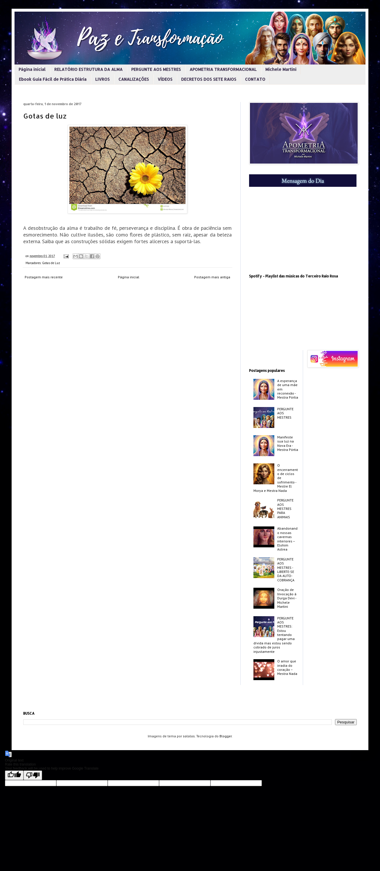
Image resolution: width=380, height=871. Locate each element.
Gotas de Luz (51, 263)
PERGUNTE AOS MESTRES (156, 69)
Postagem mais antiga (212, 277)
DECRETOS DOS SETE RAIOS (208, 79)
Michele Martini (280, 69)
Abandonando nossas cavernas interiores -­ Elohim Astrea (287, 538)
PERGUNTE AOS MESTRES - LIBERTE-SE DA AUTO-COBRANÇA (285, 569)
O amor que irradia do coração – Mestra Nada (287, 667)
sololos (189, 736)
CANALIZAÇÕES (133, 79)
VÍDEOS (165, 79)
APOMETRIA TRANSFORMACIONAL (223, 69)
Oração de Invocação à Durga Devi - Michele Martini (286, 598)
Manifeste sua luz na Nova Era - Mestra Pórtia (287, 443)
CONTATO (255, 79)
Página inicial (32, 69)
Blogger (225, 736)
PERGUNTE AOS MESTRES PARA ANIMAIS (285, 508)
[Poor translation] (33, 775)
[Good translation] (14, 775)
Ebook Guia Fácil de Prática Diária (53, 79)
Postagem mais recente (44, 277)
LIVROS (102, 79)
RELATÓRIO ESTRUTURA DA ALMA (88, 69)
